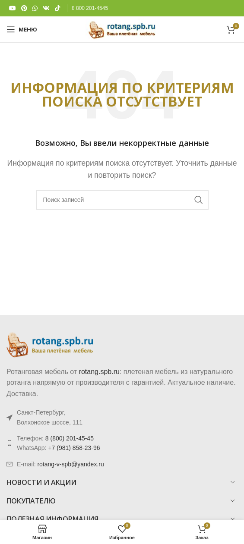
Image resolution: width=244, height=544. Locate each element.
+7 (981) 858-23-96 (74, 447)
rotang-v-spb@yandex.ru (70, 464)
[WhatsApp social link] (35, 8)
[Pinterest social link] (24, 8)
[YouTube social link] (12, 8)
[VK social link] (46, 8)
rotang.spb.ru (99, 371)
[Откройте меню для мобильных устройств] (21, 29)
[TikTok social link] (57, 8)
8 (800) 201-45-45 (69, 438)
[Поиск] (122, 200)
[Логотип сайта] (122, 28)
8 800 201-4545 (90, 8)
